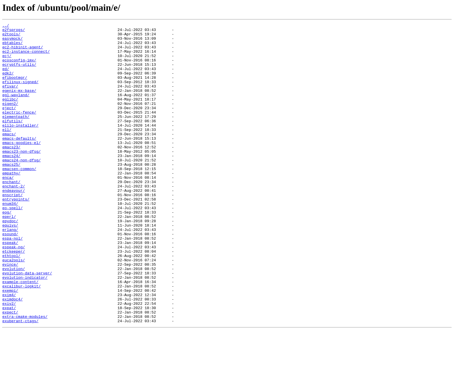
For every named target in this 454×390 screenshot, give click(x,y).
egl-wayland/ (16, 109)
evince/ (10, 313)
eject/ (9, 125)
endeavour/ (13, 224)
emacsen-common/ (19, 198)
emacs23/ (11, 172)
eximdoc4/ (12, 354)
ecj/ (6, 62)
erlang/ (10, 271)
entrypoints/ (16, 234)
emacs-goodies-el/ (21, 167)
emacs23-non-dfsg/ (21, 177)
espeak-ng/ (13, 292)
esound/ (10, 276)
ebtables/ (12, 47)
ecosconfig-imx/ (19, 67)
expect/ (10, 370)
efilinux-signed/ (20, 93)
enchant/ (11, 213)
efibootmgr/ (14, 88)
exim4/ (9, 349)
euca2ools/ (13, 307)
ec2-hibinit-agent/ (22, 52)
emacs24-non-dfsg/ (21, 187)
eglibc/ (10, 114)
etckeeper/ (13, 297)
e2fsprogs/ (13, 31)
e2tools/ (11, 36)
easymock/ (12, 41)
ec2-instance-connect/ (26, 57)
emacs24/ (11, 182)
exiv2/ (9, 359)
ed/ (5, 78)
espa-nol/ (12, 281)
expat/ (9, 365)
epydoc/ (10, 260)
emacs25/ (11, 193)
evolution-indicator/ (24, 328)
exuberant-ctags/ (20, 380)
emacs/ (9, 156)
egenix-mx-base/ (19, 104)
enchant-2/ (13, 219)
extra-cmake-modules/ (24, 375)
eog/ (6, 250)
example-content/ (20, 333)
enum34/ (10, 240)
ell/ (6, 151)
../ (5, 26)
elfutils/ (12, 140)
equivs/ (10, 266)
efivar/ (10, 99)
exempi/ (10, 344)
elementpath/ (16, 135)
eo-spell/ (12, 245)
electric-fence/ (19, 130)
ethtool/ (11, 302)
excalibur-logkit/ (21, 339)
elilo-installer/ (20, 146)
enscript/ (12, 229)
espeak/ (10, 286)
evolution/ (13, 318)
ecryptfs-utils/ (19, 73)
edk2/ (8, 83)
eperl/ (9, 255)
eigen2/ (10, 120)
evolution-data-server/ (27, 323)
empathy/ (11, 203)
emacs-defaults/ (19, 161)
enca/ (8, 208)
